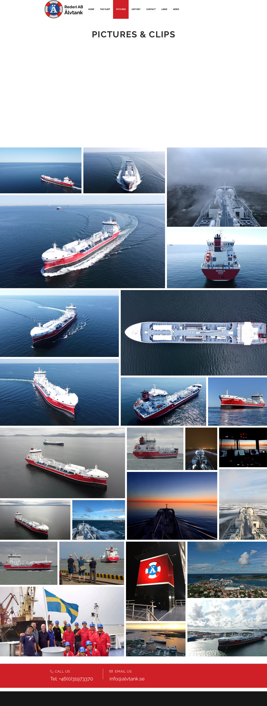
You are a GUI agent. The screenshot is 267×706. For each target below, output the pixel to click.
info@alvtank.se (127, 679)
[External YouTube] (87, 69)
